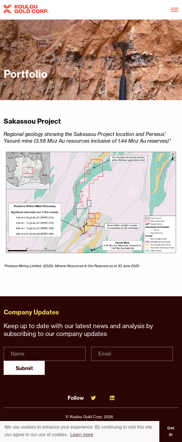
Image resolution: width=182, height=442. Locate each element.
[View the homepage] (26, 10)
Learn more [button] (81, 434)
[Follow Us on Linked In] (112, 398)
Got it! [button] (170, 431)
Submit (24, 368)
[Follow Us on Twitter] (93, 398)
